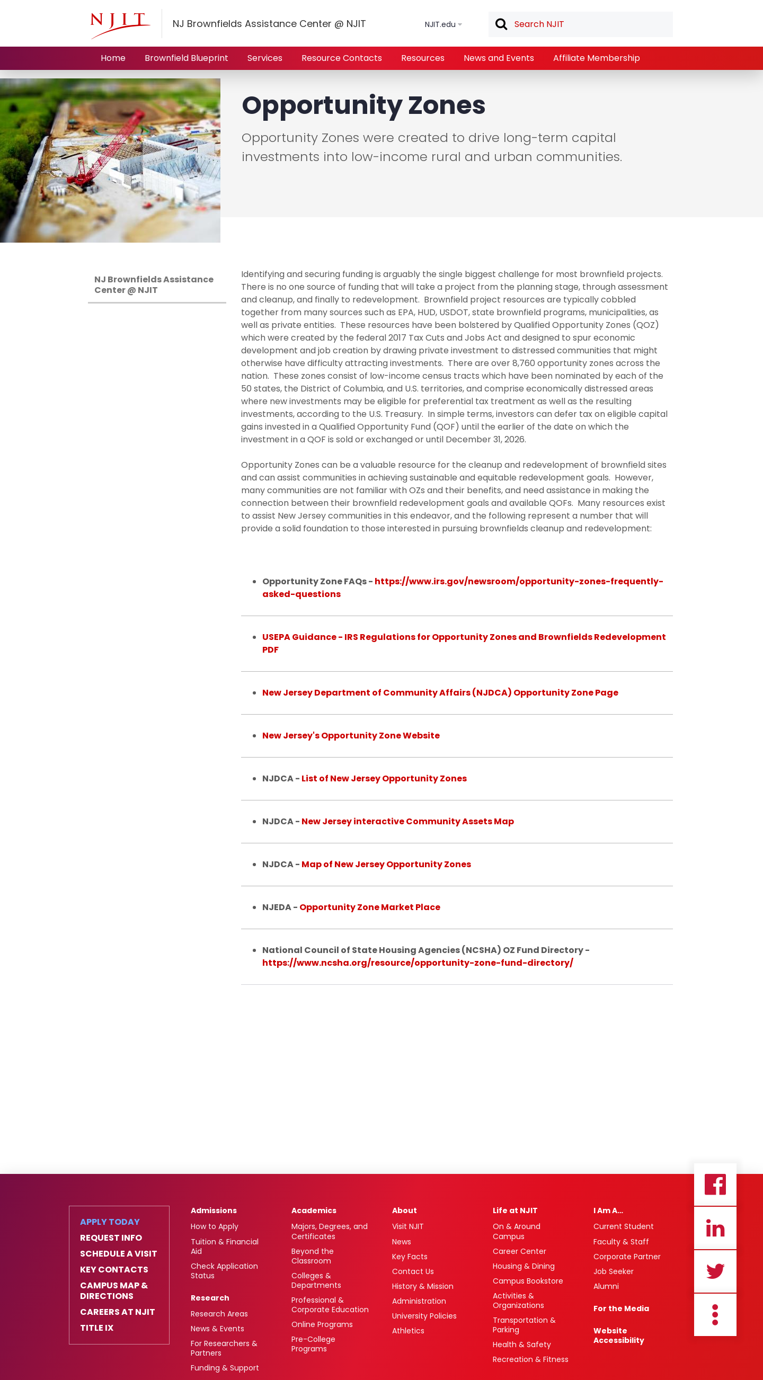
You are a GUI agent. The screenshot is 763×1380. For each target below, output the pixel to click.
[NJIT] (120, 26)
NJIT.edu (440, 24)
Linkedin (715, 1228)
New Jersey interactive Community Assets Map (407, 821)
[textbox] (581, 24)
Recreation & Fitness (531, 1359)
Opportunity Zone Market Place (369, 907)
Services (264, 58)
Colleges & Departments (316, 1280)
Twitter (715, 1271)
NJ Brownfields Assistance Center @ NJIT (154, 284)
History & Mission (423, 1286)
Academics (313, 1210)
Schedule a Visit (118, 1254)
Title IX (96, 1328)
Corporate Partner (627, 1256)
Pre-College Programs (313, 1344)
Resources (423, 58)
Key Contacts (114, 1270)
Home (113, 58)
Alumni (606, 1286)
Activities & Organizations (518, 1300)
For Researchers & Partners (224, 1348)
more (715, 1315)
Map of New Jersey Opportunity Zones (386, 864)
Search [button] (501, 25)
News (401, 1242)
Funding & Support (225, 1368)
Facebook (715, 1184)
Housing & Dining (524, 1266)
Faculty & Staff (621, 1242)
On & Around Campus (516, 1231)
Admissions (214, 1210)
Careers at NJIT (117, 1312)
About (404, 1210)
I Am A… (608, 1210)
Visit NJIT (408, 1226)
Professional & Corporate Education (330, 1304)
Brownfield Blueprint (186, 58)
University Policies (424, 1316)
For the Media (621, 1308)
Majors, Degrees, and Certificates (329, 1231)
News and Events (499, 58)
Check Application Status (224, 1270)
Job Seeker (613, 1271)
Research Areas (219, 1314)
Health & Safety (522, 1344)
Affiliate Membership (596, 58)
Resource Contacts (341, 58)
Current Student (623, 1226)
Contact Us (413, 1271)
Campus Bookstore (528, 1281)
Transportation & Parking (524, 1324)
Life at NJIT (515, 1210)
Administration (419, 1301)
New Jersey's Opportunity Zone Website (351, 735)
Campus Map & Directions (114, 1291)
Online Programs (322, 1324)
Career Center (519, 1251)
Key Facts (410, 1256)
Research (210, 1298)
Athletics (408, 1331)
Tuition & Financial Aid (225, 1246)
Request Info (111, 1238)
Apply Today (110, 1222)
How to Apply (214, 1226)
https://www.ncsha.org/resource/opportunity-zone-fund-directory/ (417, 963)
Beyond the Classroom (312, 1256)
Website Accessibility (618, 1335)
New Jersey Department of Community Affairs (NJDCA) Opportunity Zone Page (440, 693)
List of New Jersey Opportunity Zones (384, 778)
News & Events (217, 1328)
